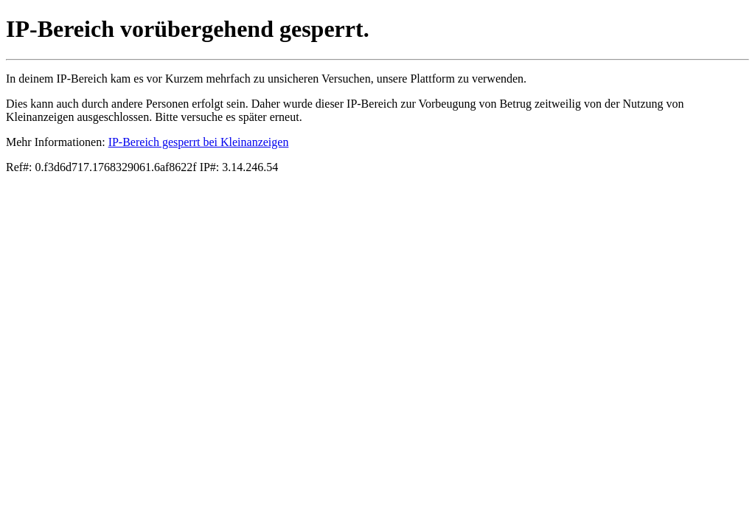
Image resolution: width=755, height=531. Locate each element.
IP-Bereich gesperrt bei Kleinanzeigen (198, 142)
